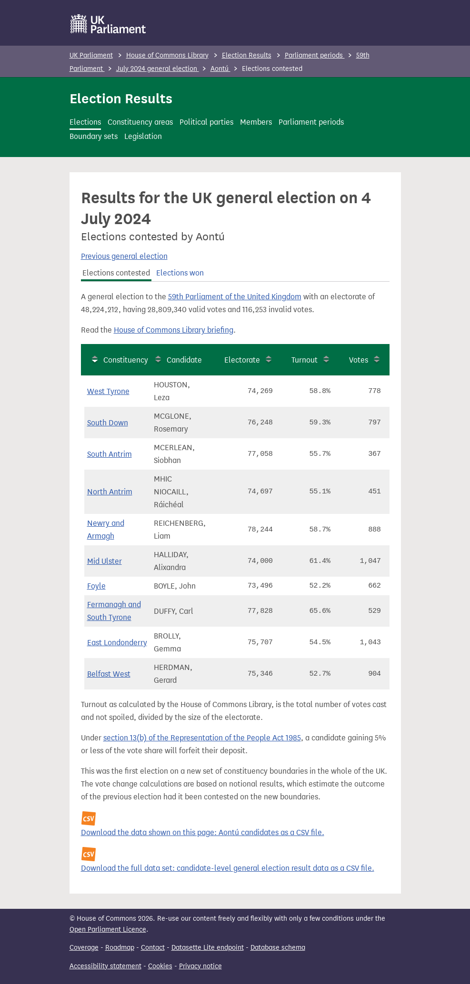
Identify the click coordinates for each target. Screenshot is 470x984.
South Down (107, 422)
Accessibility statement (105, 966)
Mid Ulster (104, 561)
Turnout (304, 359)
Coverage (84, 948)
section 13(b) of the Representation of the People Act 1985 (202, 737)
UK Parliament (91, 55)
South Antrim (109, 454)
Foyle (96, 585)
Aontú (220, 69)
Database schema (277, 948)
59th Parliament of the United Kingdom (234, 296)
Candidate (184, 359)
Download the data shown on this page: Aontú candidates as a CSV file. (202, 832)
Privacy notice (200, 966)
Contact (153, 948)
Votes (358, 359)
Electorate (242, 359)
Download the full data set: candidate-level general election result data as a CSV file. (227, 868)
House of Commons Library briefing (173, 330)
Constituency (125, 359)
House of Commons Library (167, 55)
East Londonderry (117, 642)
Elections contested (116, 272)
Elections (85, 122)
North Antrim (109, 491)
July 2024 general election (157, 69)
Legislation (143, 136)
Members (256, 122)
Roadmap (119, 948)
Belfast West (108, 674)
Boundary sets (94, 136)
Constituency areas (140, 122)
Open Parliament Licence (108, 929)
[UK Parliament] (108, 23)
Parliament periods (315, 55)
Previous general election (124, 256)
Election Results (246, 55)
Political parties (206, 122)
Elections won (180, 272)
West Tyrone (108, 391)
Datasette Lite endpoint (207, 948)
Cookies (160, 966)
